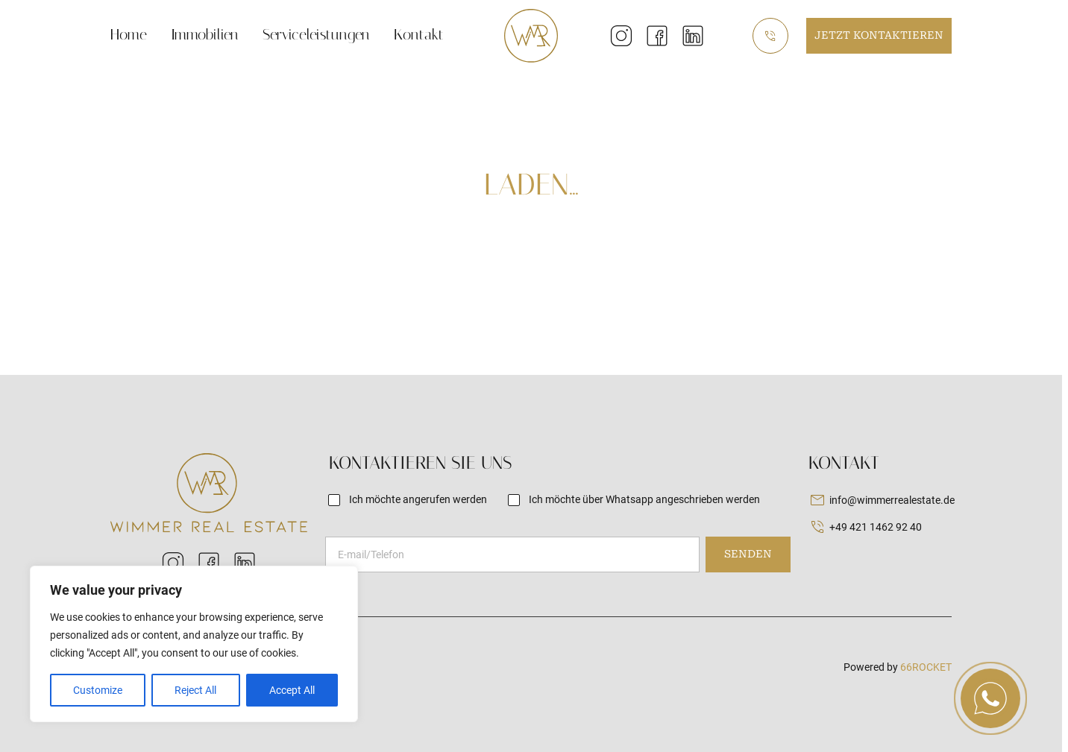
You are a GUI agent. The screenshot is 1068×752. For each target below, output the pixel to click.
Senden (748, 554)
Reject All (195, 690)
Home (128, 34)
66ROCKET (926, 667)
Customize (97, 690)
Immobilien (205, 34)
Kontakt (419, 34)
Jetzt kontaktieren (878, 35)
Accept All (292, 690)
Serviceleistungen (316, 34)
